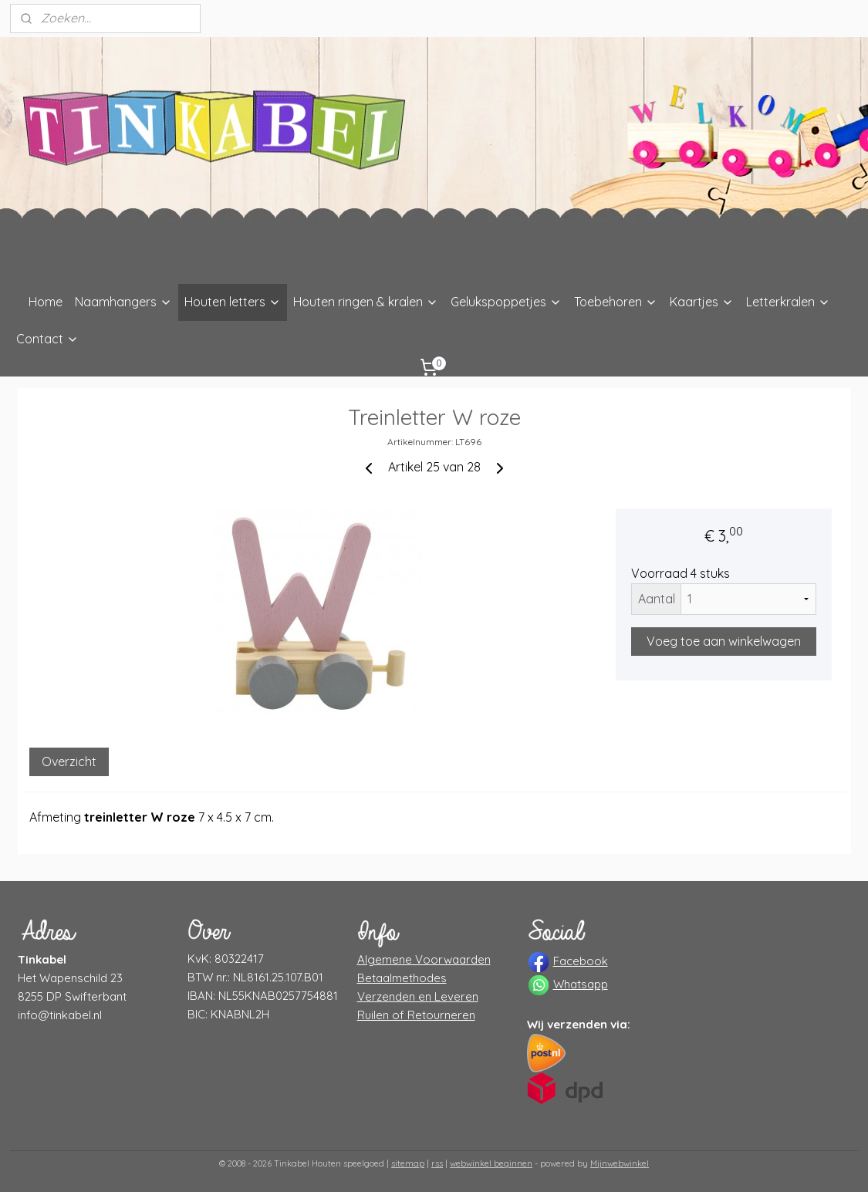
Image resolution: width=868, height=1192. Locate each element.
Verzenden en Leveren (417, 996)
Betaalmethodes (402, 978)
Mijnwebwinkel (619, 1163)
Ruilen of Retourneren (416, 1015)
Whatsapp (580, 984)
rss (437, 1163)
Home (45, 301)
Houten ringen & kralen (365, 301)
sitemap (407, 1163)
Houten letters (232, 301)
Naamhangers (123, 301)
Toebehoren (615, 301)
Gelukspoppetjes (506, 301)
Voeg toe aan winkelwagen (724, 641)
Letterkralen (788, 301)
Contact (47, 338)
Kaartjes (702, 301)
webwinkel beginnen (491, 1163)
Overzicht (69, 761)
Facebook (580, 961)
